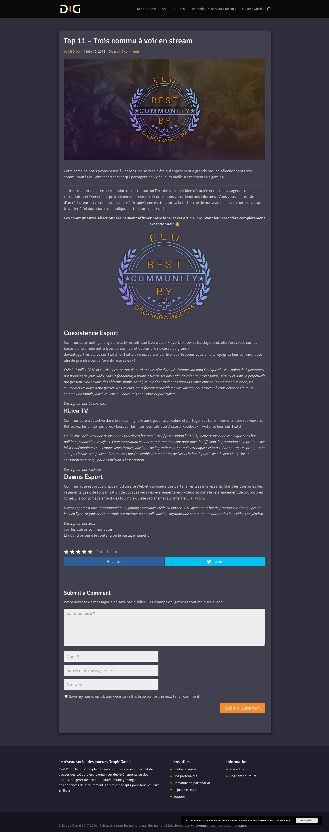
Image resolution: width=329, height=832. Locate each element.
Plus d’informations (279, 820)
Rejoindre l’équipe (186, 790)
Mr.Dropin (198, 825)
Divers (113, 51)
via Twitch (196, 498)
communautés (101, 780)
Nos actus (236, 769)
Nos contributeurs (242, 776)
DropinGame (146, 9)
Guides (179, 9)
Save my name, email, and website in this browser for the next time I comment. (134, 696)
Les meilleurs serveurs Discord (213, 9)
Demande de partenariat (191, 783)
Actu (165, 9)
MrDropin (75, 51)
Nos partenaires (185, 776)
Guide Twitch (252, 9)
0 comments (131, 51)
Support (179, 796)
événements (128, 774)
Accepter (306, 820)
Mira (242, 825)
